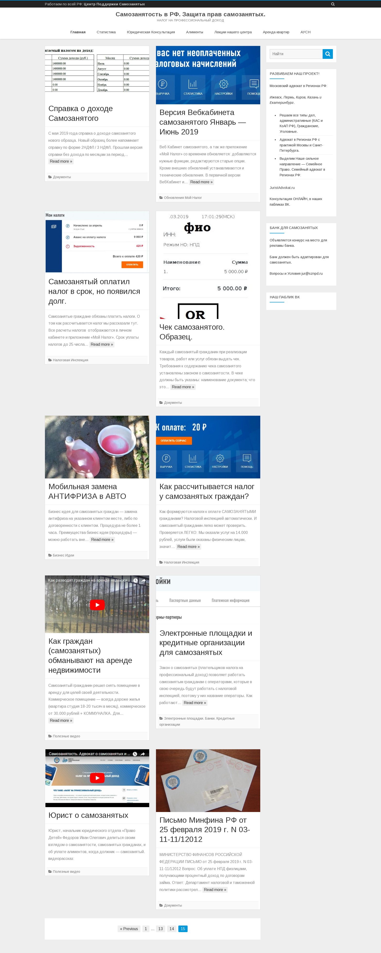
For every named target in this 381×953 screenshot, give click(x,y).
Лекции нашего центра (233, 32)
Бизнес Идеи (63, 555)
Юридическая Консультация (151, 32)
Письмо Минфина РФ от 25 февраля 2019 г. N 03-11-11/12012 (204, 829)
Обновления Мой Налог (183, 198)
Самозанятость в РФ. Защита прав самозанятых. (190, 14)
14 (172, 929)
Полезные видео (66, 736)
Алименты (194, 32)
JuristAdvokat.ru (282, 187)
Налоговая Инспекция (70, 360)
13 (160, 929)
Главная (78, 32)
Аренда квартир (276, 32)
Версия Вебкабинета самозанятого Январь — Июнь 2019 (202, 122)
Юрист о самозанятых (88, 815)
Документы (62, 177)
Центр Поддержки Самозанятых (114, 4)
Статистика (106, 32)
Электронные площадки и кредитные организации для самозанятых (205, 642)
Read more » (61, 161)
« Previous (129, 929)
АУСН (306, 32)
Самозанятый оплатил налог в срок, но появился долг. (94, 291)
